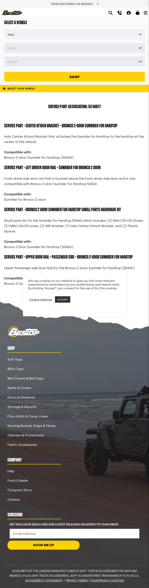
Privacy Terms (77, 580)
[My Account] (129, 12)
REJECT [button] (76, 299)
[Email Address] (74, 534)
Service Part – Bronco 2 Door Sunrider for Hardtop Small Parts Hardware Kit (62, 209)
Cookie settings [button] (40, 299)
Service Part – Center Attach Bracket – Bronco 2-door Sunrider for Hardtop (60, 125)
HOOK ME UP (43, 545)
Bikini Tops (15, 368)
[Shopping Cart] (137, 13)
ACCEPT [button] (62, 299)
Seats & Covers (19, 387)
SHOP (74, 76)
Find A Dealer (17, 480)
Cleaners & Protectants (25, 434)
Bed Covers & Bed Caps (25, 378)
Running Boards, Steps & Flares (31, 425)
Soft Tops (15, 359)
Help (10, 470)
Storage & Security (22, 406)
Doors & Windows (21, 397)
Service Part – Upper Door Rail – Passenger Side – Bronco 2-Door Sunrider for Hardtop (68, 257)
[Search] (110, 12)
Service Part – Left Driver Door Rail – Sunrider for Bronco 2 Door (52, 167)
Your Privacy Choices (107, 580)
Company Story (19, 489)
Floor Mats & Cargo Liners (27, 415)
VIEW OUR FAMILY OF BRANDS (72, 4)
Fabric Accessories (22, 444)
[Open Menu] (145, 12)
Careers (13, 499)
